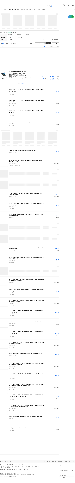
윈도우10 (23, 73)
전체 (2, 43)
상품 (15, 9)
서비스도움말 (71, 470)
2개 (28, 77)
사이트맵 (65, 461)
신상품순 (15, 46)
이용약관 (48, 461)
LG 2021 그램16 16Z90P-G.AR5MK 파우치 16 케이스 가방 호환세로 (23, 122)
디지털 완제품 (10, 34)
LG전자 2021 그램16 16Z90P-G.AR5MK (17, 71)
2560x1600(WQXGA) (18, 74)
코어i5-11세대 (16, 75)
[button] (63, 6)
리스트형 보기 (52, 43)
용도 (18, 78)
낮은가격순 (6, 46)
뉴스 (27, 9)
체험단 (70, 3)
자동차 (46, 3)
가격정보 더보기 (54, 76)
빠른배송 (11, 39)
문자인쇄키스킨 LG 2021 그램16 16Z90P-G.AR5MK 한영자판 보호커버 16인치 (25, 322)
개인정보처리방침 (53, 461)
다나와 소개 (44, 461)
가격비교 (7, 43)
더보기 (73, 3)
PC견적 (53, 3)
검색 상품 (13, 43)
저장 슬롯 (26, 77)
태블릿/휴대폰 (19, 34)
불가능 (18, 77)
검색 (55, 39)
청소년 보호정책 (60, 461)
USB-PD (10, 78)
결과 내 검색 (48, 43)
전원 (30, 77)
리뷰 (35, 9)
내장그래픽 (13, 76)
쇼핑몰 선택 (32, 43)
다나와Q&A (44, 9)
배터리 (14, 78)
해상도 (13, 74)
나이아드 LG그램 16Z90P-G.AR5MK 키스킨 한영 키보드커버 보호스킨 (23, 150)
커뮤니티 (65, 3)
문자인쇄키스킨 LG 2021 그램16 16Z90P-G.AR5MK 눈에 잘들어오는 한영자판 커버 (25, 353)
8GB (13, 77)
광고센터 (69, 461)
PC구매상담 (56, 3)
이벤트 (68, 3)
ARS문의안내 (70, 477)
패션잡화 (27, 34)
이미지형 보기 (54, 43)
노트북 (10, 73)
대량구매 (22, 83)
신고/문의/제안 (66, 470)
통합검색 (11, 9)
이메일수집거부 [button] (63, 477)
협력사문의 (73, 461)
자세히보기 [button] (19, 469)
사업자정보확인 (36, 466)
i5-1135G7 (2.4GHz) (22, 75)
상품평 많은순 (20, 46)
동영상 (39, 9)
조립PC (50, 3)
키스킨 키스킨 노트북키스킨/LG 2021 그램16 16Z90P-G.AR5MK (22, 427)
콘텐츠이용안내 (26, 469)
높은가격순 (11, 46)
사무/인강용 (21, 78)
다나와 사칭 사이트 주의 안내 (7, 461)
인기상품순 (2, 46)
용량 (20, 77)
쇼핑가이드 (23, 9)
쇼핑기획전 (61, 3)
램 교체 (16, 77)
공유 (73, 9)
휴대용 (25, 78)
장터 (18, 9)
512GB (22, 77)
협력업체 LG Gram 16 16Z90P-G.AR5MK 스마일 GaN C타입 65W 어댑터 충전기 (25, 416)
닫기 (10, 80)
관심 (19, 83)
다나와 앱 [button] (2, 3)
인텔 (12, 75)
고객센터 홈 (61, 470)
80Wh (16, 78)
